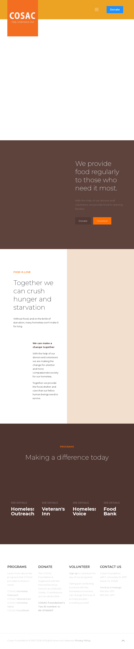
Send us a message (110, 587)
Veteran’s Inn (24, 598)
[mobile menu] (97, 10)
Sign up (73, 573)
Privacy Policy (83, 640)
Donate (115, 9)
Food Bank (23, 610)
